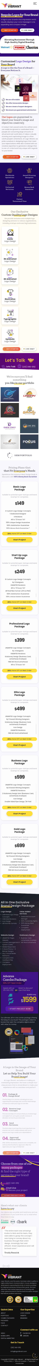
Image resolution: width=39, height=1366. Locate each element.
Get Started (9, 30)
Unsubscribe (20, 1363)
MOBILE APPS (5, 1336)
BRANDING (23, 1318)
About (3, 1313)
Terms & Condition (21, 1361)
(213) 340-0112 (16, 1347)
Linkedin (24, 1336)
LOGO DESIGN (25, 1313)
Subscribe (32, 1361)
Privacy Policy (8, 1361)
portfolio (5, 1316)
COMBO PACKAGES (7, 1318)
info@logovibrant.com (19, 1351)
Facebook (25, 1333)
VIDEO (3, 1333)
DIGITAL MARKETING (7, 1338)
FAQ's (3, 1323)
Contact (4, 1325)
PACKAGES (4, 1320)
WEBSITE (23, 1316)
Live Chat (27, 30)
